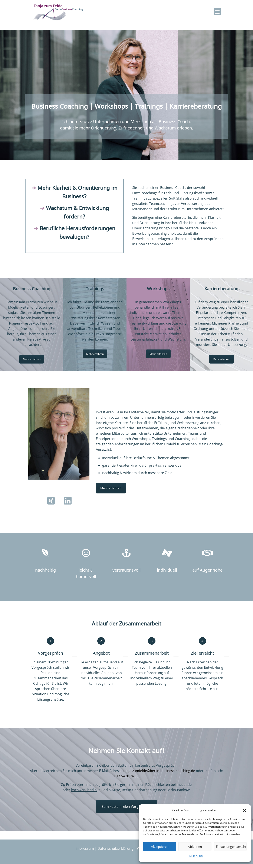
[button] (244, 810)
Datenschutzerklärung (115, 848)
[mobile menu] (217, 11)
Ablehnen (195, 846)
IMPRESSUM (196, 856)
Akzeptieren (159, 846)
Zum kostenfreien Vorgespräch (126, 806)
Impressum (85, 848)
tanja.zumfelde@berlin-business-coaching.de (159, 770)
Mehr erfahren (31, 359)
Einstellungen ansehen (231, 846)
